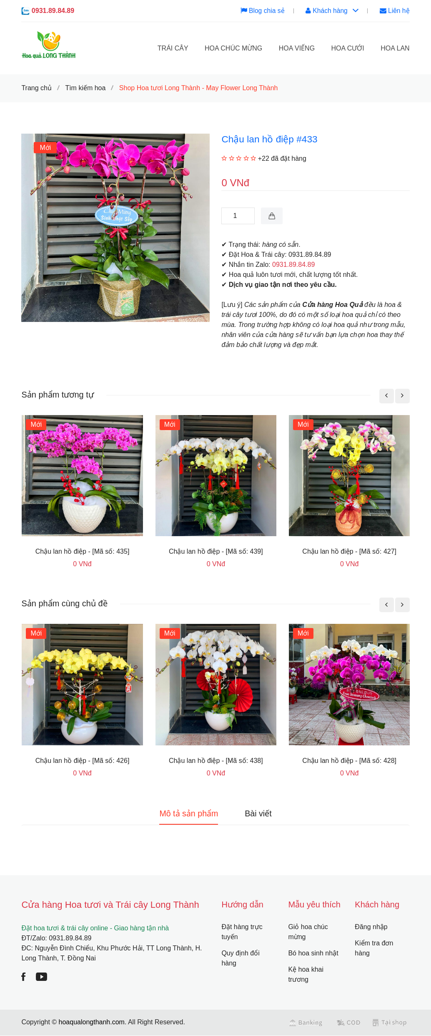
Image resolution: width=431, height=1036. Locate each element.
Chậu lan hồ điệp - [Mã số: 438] (216, 760)
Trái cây (173, 48)
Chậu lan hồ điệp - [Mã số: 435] (82, 551)
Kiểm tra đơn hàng (374, 948)
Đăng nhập (371, 927)
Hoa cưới (347, 48)
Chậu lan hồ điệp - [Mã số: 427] (349, 551)
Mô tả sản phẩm (187, 813)
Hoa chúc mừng (233, 48)
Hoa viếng (297, 48)
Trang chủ (36, 87)
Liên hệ (394, 10)
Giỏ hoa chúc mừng (308, 932)
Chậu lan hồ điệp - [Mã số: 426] (82, 760)
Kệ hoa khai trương (305, 974)
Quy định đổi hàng (240, 958)
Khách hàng (331, 10)
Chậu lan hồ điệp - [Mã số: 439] (216, 551)
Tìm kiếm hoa (85, 87)
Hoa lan (395, 48)
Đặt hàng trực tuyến (241, 932)
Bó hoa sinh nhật (313, 953)
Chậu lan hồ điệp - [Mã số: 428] (349, 760)
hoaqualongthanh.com (92, 1022)
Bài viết (259, 813)
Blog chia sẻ (260, 10)
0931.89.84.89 (53, 10)
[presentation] (386, 396)
